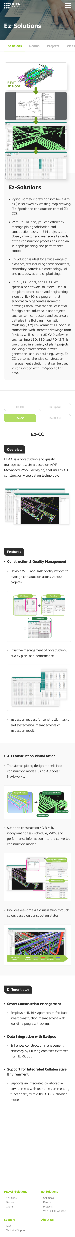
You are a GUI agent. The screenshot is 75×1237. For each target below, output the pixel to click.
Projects (53, 46)
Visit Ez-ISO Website (54, 1210)
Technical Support (16, 1230)
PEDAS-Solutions (15, 1191)
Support (9, 1219)
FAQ (8, 1225)
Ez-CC (20, 421)
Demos (34, 46)
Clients (9, 1206)
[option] (39, 617)
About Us (47, 1219)
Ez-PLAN (55, 421)
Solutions (15, 46)
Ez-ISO (20, 409)
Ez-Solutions (49, 1191)
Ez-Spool (54, 409)
